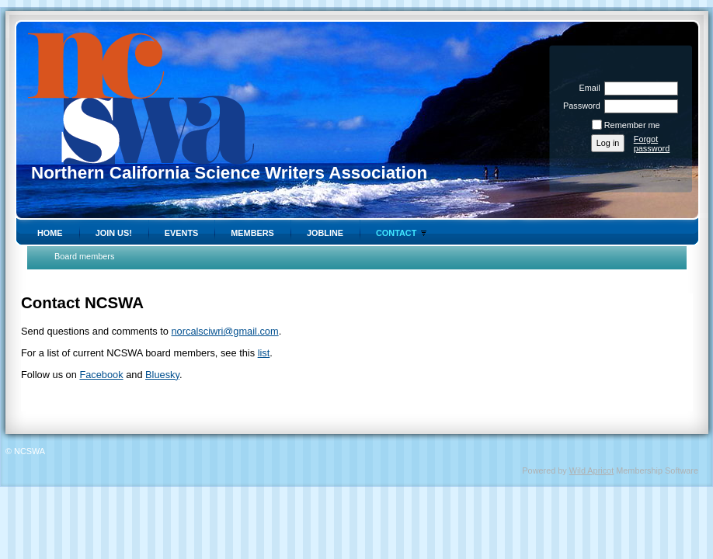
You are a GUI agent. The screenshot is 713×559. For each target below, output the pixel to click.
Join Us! (114, 233)
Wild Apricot (591, 470)
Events (182, 233)
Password (579, 105)
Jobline (325, 233)
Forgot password (652, 143)
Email (586, 87)
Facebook (101, 374)
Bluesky (162, 374)
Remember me (632, 125)
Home (50, 233)
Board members (84, 256)
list (264, 353)
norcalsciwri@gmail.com (225, 331)
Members (252, 233)
